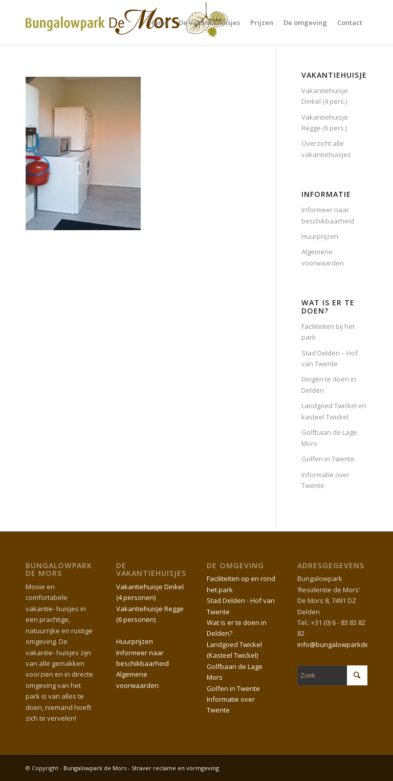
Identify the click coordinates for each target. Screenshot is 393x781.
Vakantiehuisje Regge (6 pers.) (324, 122)
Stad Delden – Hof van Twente (329, 358)
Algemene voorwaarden (322, 257)
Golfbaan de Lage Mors (329, 438)
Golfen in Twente (328, 458)
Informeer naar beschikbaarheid (327, 215)
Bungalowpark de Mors (95, 768)
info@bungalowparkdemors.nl (344, 644)
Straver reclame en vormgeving (175, 768)
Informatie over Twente (325, 480)
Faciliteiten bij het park (328, 332)
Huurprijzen (319, 236)
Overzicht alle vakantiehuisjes (326, 149)
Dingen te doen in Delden (328, 384)
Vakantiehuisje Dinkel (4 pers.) (324, 96)
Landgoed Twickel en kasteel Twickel (333, 411)
